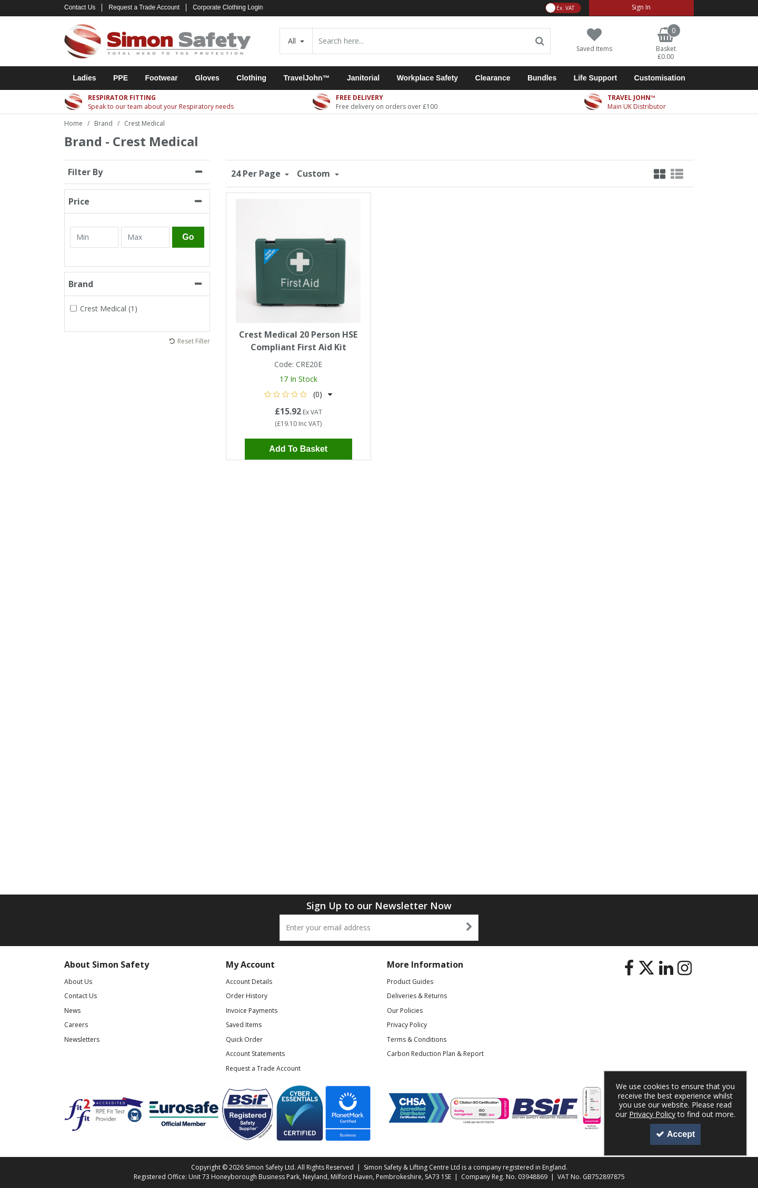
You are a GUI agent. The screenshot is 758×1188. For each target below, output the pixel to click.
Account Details (249, 982)
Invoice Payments (251, 1010)
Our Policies (405, 1010)
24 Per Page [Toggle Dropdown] (257, 173)
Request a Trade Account (143, 7)
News (72, 1010)
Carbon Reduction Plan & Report (435, 1054)
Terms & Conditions (416, 1039)
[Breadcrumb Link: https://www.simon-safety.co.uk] (73, 122)
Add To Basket (298, 448)
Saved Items (244, 1025)
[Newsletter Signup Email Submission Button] (469, 928)
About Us (78, 982)
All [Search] (293, 41)
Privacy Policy (407, 1025)
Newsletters (81, 1039)
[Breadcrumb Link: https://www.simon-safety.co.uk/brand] (103, 122)
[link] (629, 968)
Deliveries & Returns (417, 996)
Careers (76, 1025)
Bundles (541, 78)
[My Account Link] (641, 8)
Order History (246, 996)
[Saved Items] (594, 40)
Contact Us (79, 7)
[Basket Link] (666, 44)
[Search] (421, 41)
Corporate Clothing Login (228, 7)
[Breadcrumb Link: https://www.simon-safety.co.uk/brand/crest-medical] (144, 122)
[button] (298, 394)
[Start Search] (540, 41)
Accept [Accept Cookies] (675, 1134)
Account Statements (255, 1054)
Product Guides (410, 982)
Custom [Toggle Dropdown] (314, 173)
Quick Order (244, 1039)
